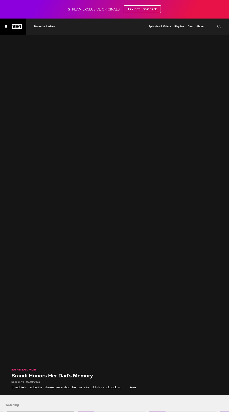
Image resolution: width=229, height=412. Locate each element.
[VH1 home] (17, 28)
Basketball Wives (23, 369)
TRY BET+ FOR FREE (142, 9)
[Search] (219, 26)
